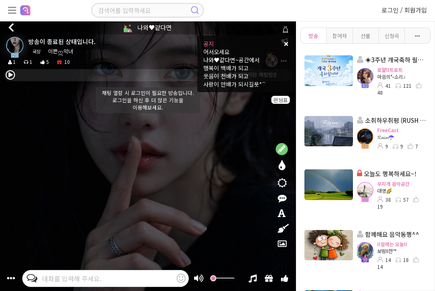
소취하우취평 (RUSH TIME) (392, 120)
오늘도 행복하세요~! (386, 173)
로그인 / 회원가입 (404, 10)
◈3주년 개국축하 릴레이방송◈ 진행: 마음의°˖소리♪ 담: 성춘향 (392, 59)
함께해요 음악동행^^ (388, 234)
